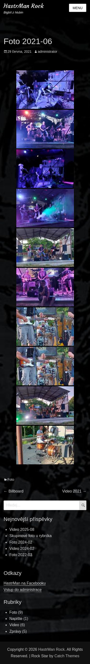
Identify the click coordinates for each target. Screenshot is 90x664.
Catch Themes (66, 656)
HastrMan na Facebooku (25, 583)
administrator (47, 51)
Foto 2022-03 (20, 555)
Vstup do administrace (23, 590)
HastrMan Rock (24, 6)
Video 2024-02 (21, 548)
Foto (10, 479)
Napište (15, 619)
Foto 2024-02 (20, 542)
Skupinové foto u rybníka (30, 536)
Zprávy (15, 631)
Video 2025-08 (21, 529)
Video (14, 625)
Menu (78, 8)
